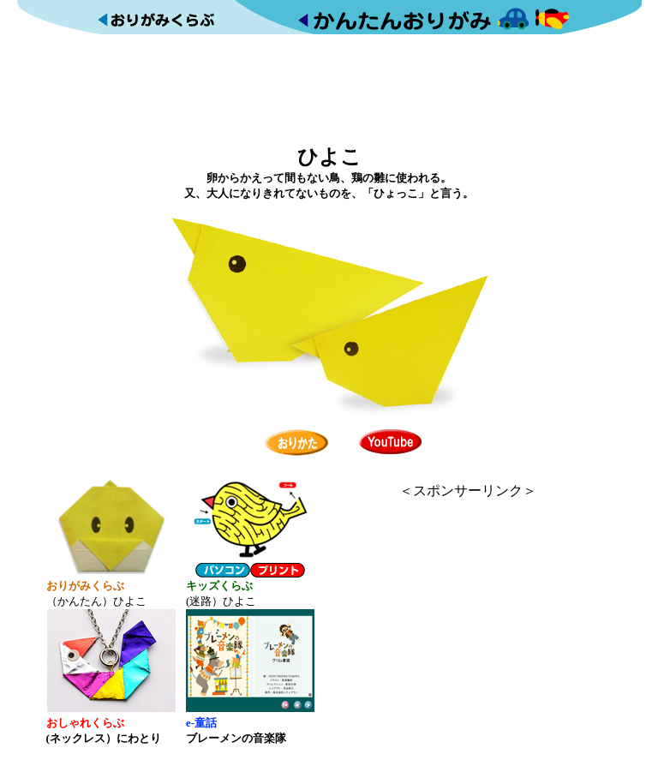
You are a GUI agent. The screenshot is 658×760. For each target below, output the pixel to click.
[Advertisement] (329, 88)
